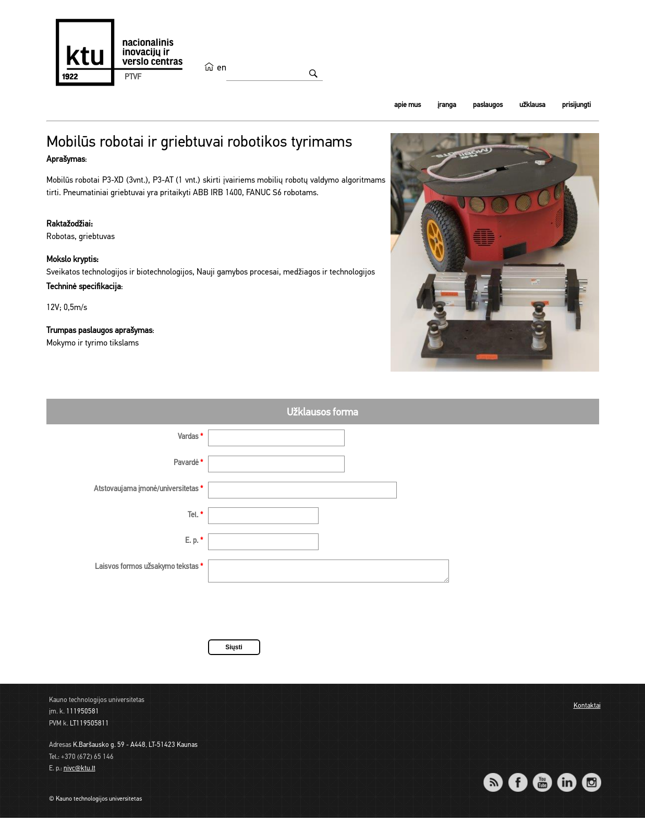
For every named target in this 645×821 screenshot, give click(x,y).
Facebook (518, 778)
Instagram (591, 778)
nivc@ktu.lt (79, 771)
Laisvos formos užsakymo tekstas (149, 567)
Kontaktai (587, 709)
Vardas (190, 437)
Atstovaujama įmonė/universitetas (148, 489)
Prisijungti (576, 105)
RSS (498, 778)
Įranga (446, 105)
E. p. (194, 541)
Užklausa (532, 105)
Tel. (195, 515)
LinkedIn (567, 778)
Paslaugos (488, 105)
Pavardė (188, 463)
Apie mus (407, 105)
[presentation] (287, 616)
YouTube (542, 778)
